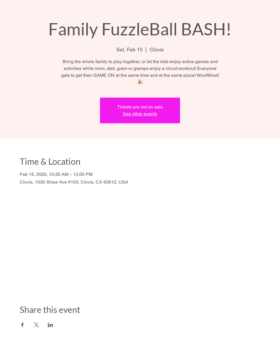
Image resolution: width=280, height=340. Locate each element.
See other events (140, 113)
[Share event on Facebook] (22, 325)
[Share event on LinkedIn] (50, 325)
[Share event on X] (36, 325)
